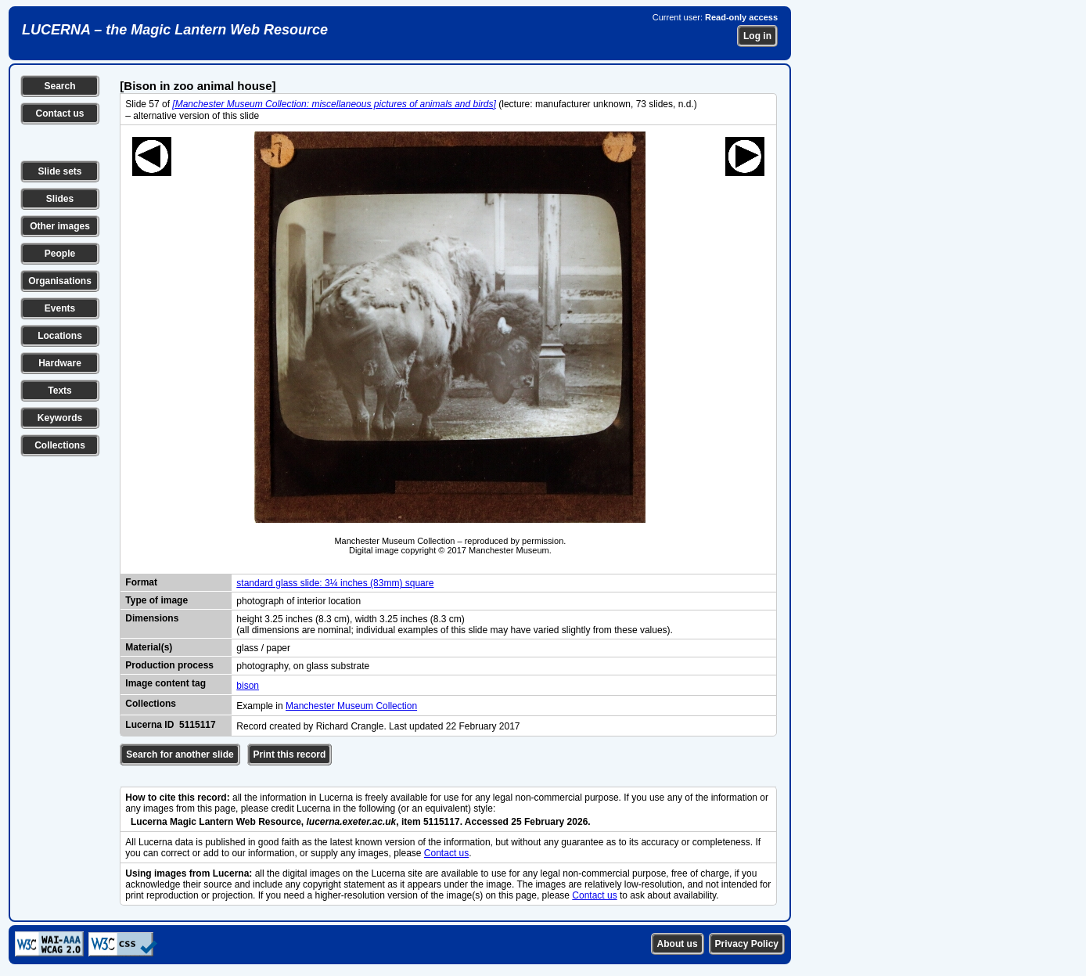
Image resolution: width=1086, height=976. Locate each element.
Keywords (60, 417)
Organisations (60, 281)
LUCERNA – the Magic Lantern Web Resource (175, 30)
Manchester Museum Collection (351, 705)
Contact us (59, 113)
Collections (59, 445)
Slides (60, 198)
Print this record (290, 754)
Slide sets (59, 171)
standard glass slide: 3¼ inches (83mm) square (334, 583)
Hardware (59, 363)
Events (60, 308)
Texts (59, 390)
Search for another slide (179, 754)
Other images (60, 226)
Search (59, 86)
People (60, 253)
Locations (60, 335)
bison (247, 685)
